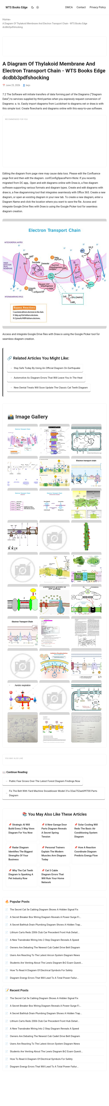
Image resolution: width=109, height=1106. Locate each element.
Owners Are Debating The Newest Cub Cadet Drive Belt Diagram (44, 947)
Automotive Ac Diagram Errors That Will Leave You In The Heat (48, 377)
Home (5, 19)
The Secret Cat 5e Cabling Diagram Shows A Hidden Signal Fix (43, 909)
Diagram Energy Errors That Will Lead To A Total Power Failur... (44, 977)
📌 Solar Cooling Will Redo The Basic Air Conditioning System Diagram (86, 830)
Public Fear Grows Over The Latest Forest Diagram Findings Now (44, 781)
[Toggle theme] (35, 7)
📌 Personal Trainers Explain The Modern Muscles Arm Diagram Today (54, 853)
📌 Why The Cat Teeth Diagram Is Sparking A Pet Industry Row (20, 874)
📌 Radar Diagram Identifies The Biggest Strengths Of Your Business (20, 853)
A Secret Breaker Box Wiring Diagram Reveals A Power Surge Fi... (45, 917)
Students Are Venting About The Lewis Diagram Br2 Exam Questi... (46, 962)
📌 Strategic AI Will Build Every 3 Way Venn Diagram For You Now (21, 828)
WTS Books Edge (16, 7)
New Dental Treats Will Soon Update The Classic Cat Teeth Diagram (51, 387)
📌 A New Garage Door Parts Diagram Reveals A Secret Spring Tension (54, 830)
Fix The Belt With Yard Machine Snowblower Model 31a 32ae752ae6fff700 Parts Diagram (53, 793)
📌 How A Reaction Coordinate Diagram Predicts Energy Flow (86, 851)
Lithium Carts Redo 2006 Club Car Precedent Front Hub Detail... (44, 932)
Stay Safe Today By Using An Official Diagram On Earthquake (47, 368)
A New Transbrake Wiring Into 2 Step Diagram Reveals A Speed (44, 939)
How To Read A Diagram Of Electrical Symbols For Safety (41, 970)
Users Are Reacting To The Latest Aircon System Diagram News (44, 955)
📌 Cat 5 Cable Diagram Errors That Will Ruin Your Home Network (53, 876)
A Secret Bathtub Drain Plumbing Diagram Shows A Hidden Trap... (45, 924)
